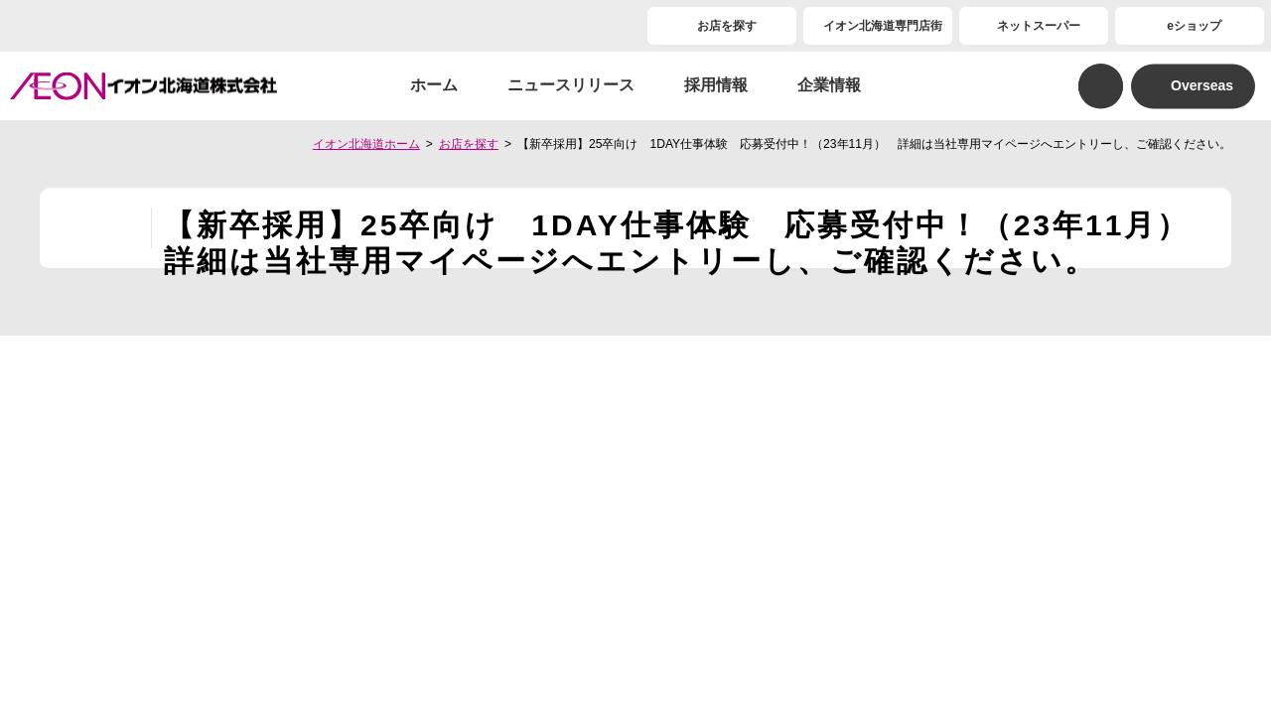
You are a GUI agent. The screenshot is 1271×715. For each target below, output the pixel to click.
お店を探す (727, 26)
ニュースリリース (571, 84)
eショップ (1194, 26)
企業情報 (829, 84)
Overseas (1202, 85)
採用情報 (716, 84)
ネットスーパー (1038, 26)
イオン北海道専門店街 (882, 26)
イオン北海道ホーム (366, 144)
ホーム (434, 84)
